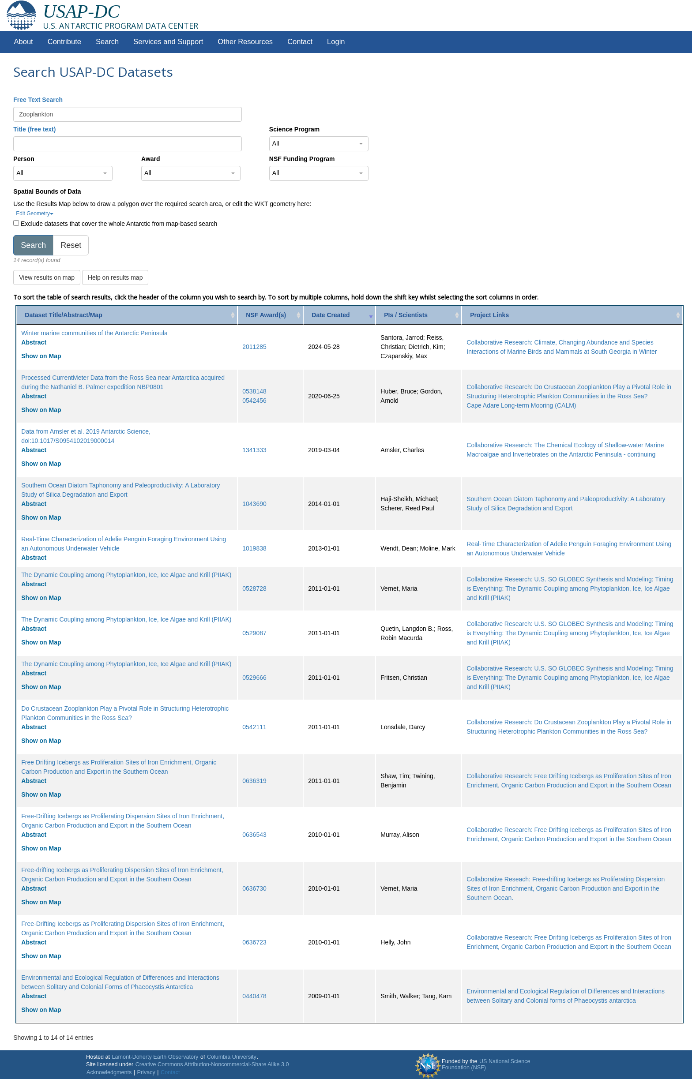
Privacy (146, 1072)
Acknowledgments (109, 1072)
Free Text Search (38, 99)
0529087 (254, 633)
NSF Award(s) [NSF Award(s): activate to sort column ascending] (266, 314)
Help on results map (115, 277)
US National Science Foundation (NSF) (486, 1064)
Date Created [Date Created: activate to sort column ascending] (331, 314)
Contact (299, 41)
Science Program (294, 129)
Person (23, 158)
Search (107, 41)
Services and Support (168, 41)
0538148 (254, 391)
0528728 (254, 588)
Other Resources (245, 41)
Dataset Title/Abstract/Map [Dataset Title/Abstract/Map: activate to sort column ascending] (63, 314)
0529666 (254, 677)
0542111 (254, 727)
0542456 (254, 400)
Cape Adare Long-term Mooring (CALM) (521, 405)
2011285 (254, 346)
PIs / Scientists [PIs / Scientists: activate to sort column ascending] (406, 314)
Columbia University (231, 1057)
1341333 (254, 449)
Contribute (64, 41)
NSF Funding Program (302, 158)
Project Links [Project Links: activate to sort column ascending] (489, 314)
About (23, 41)
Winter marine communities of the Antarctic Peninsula (94, 333)
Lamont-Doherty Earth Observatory (155, 1057)
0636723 (254, 942)
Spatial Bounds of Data (47, 191)
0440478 (254, 996)
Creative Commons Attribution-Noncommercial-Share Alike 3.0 (212, 1064)
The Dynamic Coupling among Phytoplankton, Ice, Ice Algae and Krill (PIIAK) (126, 574)
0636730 (254, 888)
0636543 (254, 834)
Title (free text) (34, 129)
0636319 (254, 780)
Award (150, 158)
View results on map (47, 277)
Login (336, 41)
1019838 (254, 548)
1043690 (254, 503)
